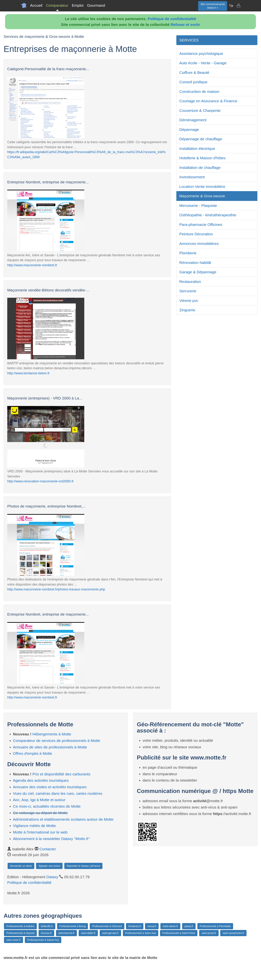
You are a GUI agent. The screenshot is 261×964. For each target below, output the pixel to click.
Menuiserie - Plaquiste (198, 205)
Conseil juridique (193, 82)
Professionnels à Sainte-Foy (43, 939)
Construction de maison (199, 91)
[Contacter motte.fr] (238, 5)
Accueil (36, 5)
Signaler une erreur (49, 865)
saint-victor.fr (13, 939)
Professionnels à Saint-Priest (178, 933)
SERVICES (188, 40)
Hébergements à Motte (51, 734)
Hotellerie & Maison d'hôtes (202, 158)
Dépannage (189, 129)
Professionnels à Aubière (20, 926)
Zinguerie (187, 310)
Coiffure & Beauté (194, 72)
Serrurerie (187, 291)
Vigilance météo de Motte (34, 826)
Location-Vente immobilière (202, 186)
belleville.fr (47, 926)
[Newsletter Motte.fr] (231, 5)
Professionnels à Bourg (72, 926)
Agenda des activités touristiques (41, 780)
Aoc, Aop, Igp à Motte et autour (39, 800)
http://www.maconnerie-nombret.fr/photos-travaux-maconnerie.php (56, 589)
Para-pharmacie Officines (200, 224)
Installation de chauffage (199, 167)
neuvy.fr (151, 926)
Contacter (47, 849)
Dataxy (52, 877)
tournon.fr (46, 933)
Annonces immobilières (199, 243)
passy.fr (189, 926)
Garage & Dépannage (197, 272)
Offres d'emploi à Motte (32, 753)
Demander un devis (21, 865)
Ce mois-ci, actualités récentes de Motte (47, 806)
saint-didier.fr (88, 933)
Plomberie (187, 253)
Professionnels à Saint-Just (140, 933)
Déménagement (192, 120)
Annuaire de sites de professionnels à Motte (50, 747)
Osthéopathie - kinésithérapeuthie (207, 215)
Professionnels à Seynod (20, 933)
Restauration (190, 281)
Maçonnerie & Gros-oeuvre (202, 196)
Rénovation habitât (195, 262)
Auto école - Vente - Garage (202, 63)
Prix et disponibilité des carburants (61, 774)
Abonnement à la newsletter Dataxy (51, 839)
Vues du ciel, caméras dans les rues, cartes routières (57, 793)
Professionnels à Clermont (107, 926)
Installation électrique (197, 148)
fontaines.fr (134, 926)
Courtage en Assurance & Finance (208, 101)
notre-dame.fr (170, 926)
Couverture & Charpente (200, 110)
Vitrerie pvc (188, 300)
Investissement (192, 177)
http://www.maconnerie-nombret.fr (32, 265)
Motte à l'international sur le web (40, 832)
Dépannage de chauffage (200, 139)
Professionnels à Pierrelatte (215, 926)
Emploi (77, 5)
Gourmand (96, 5)
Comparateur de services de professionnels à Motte (56, 740)
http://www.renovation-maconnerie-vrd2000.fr (40, 481)
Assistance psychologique (201, 53)
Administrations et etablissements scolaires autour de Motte (63, 819)
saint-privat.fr (209, 933)
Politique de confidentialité (172, 19)
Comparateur (57, 5)
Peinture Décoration (196, 234)
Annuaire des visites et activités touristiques (50, 787)
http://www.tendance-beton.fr (28, 373)
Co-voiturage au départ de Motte (40, 813)
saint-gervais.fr (110, 933)
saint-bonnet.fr (66, 933)
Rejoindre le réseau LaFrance (83, 865)
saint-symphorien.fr (233, 933)
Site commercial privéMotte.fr (212, 6)
